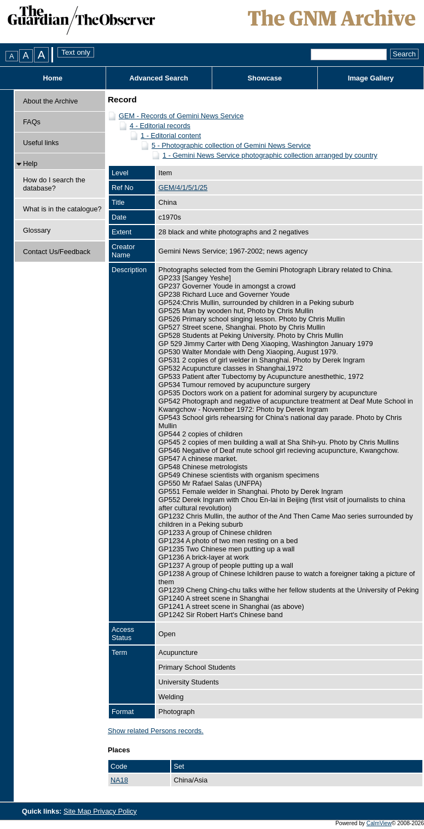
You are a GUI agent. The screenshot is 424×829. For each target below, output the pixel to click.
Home (53, 78)
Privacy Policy (115, 811)
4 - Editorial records (160, 126)
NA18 (119, 780)
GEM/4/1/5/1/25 (183, 187)
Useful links (41, 143)
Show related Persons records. (156, 731)
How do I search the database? (54, 184)
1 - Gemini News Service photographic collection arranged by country (269, 155)
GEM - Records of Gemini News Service (181, 116)
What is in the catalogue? (62, 209)
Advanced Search (158, 78)
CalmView (379, 823)
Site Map (78, 811)
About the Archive (50, 101)
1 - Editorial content (171, 135)
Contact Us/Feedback (56, 251)
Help (30, 163)
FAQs (31, 122)
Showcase (265, 78)
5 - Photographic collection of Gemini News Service (231, 145)
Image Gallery (371, 78)
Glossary (37, 230)
